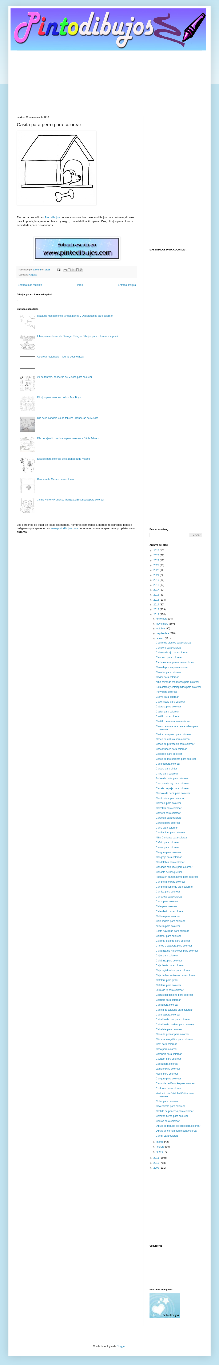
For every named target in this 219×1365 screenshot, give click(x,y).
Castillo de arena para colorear (173, 721)
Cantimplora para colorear (170, 832)
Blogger (121, 1346)
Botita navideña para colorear (172, 930)
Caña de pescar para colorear (172, 1034)
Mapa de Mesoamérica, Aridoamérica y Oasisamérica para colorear (75, 315)
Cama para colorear (167, 901)
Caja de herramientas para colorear (176, 975)
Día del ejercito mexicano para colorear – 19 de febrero (68, 438)
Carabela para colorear (169, 1054)
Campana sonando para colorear (174, 886)
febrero (160, 1146)
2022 (157, 570)
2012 (157, 614)
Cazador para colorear (168, 672)
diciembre (162, 618)
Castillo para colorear (168, 716)
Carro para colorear (167, 827)
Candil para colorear (167, 1135)
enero (160, 1151)
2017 (157, 589)
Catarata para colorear (168, 706)
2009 (157, 1167)
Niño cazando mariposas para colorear (177, 682)
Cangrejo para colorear (169, 857)
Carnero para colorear (168, 813)
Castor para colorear (167, 711)
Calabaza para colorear (169, 960)
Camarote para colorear (169, 896)
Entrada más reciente (30, 284)
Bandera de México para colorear (56, 479)
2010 (157, 1162)
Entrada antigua (127, 284)
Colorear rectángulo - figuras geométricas (60, 356)
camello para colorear (168, 1068)
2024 (157, 560)
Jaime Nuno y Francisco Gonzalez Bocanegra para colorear (70, 499)
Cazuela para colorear (168, 999)
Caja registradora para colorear (173, 970)
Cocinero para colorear (169, 1088)
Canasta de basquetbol (169, 872)
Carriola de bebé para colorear (173, 793)
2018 (157, 585)
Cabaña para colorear (168, 763)
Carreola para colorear (168, 803)
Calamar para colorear (168, 936)
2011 (157, 1157)
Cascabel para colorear (169, 753)
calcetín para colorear (168, 926)
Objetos (33, 274)
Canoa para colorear (167, 847)
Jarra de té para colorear (169, 990)
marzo (160, 1141)
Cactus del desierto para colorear (174, 994)
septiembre (163, 633)
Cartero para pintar (166, 768)
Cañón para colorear (167, 842)
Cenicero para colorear (169, 647)
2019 (157, 580)
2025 (157, 555)
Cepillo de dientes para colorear (173, 642)
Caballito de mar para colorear (173, 1019)
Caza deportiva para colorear (172, 667)
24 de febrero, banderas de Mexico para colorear (64, 377)
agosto (160, 638)
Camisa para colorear (168, 891)
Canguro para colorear (168, 852)
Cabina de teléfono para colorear (174, 1009)
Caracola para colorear (169, 817)
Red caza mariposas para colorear (175, 662)
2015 (157, 599)
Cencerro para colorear (169, 657)
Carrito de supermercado (170, 798)
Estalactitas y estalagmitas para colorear (178, 687)
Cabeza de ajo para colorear (172, 652)
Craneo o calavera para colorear (174, 945)
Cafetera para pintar (167, 980)
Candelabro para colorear (170, 862)
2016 (157, 594)
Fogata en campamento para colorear (177, 876)
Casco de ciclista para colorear (173, 739)
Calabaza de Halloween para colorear (177, 950)
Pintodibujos (52, 217)
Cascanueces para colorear (171, 749)
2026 (157, 550)
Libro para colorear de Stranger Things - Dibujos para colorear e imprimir (78, 336)
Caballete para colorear (169, 1029)
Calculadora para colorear (170, 921)
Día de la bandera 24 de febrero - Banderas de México (67, 418)
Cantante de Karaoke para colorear (175, 1083)
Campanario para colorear (170, 881)
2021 (157, 575)
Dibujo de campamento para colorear (176, 1130)
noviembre (162, 623)
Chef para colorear (166, 1044)
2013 (157, 609)
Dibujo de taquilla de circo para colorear (178, 1125)
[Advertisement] (109, 80)
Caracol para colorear (168, 822)
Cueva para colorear (167, 696)
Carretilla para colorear (169, 808)
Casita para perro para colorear (173, 734)
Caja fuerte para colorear (170, 965)
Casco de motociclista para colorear (176, 758)
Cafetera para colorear (168, 985)
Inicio (80, 284)
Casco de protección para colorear (175, 744)
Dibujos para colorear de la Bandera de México (63, 458)
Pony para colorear (166, 691)
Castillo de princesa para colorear (175, 1111)
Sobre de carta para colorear (172, 778)
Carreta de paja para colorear (172, 788)
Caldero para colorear (168, 916)
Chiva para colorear (167, 773)
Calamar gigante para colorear (173, 940)
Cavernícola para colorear (170, 701)
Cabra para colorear (167, 1004)
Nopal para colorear (167, 1073)
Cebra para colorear (167, 1063)
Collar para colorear (167, 1101)
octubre (161, 628)
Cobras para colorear (168, 1121)
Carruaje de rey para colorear (172, 783)
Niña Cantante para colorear (172, 837)
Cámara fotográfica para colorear (174, 1039)
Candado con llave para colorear (174, 867)
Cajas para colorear (167, 955)
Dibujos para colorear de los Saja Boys (59, 397)
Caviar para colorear (167, 677)
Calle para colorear (166, 906)
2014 (157, 604)
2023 (157, 565)
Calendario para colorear (170, 911)
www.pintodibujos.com (64, 528)
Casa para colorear (166, 1049)
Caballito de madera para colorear (175, 1024)
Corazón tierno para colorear (172, 1116)
